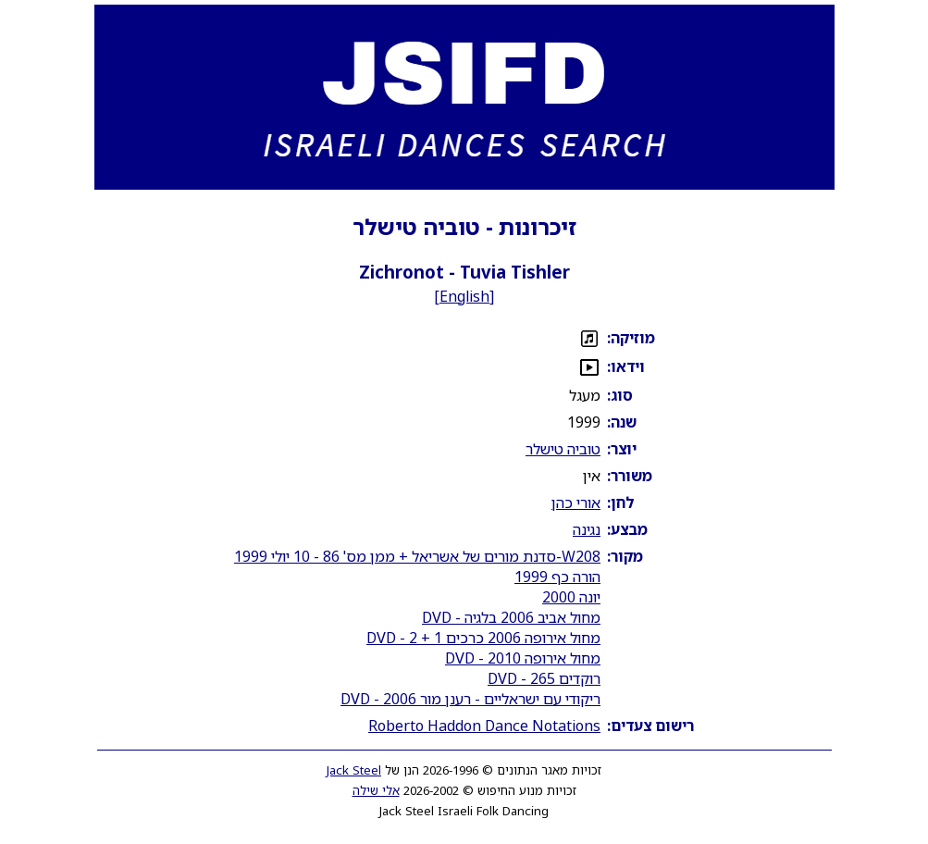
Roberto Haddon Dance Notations (484, 725)
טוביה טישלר (563, 449)
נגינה (586, 529)
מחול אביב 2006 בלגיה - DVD (511, 617)
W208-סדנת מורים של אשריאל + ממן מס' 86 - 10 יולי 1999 (417, 556)
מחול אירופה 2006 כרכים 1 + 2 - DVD (483, 637)
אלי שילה (376, 790)
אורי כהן (575, 502)
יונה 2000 (571, 597)
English (464, 296)
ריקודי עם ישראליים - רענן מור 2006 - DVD (470, 699)
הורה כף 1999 (557, 576)
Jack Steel (354, 770)
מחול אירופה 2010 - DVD (522, 658)
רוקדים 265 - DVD (544, 678)
